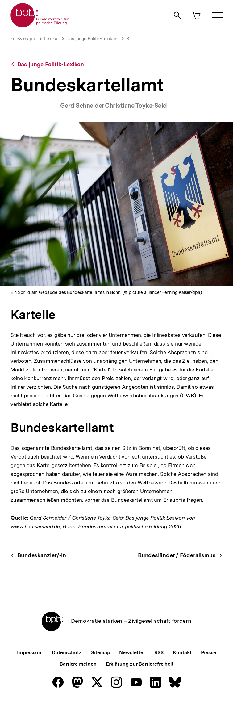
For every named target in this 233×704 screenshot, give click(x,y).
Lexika (50, 38)
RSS (159, 653)
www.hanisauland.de (35, 526)
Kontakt (182, 653)
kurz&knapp (22, 38)
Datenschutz (67, 653)
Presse (208, 653)
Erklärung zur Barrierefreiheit (139, 664)
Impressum (30, 653)
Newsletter (132, 653)
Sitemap (100, 653)
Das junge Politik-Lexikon (91, 38)
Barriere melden (78, 664)
